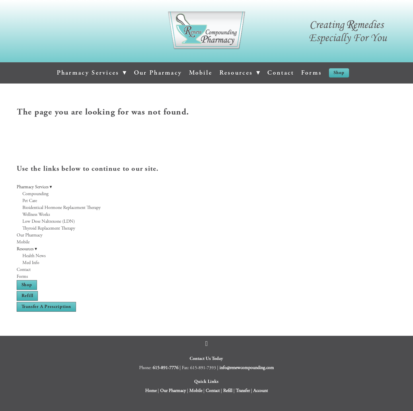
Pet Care (29, 201)
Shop (339, 72)
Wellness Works (36, 215)
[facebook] (206, 343)
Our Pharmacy (158, 72)
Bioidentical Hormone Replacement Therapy (61, 208)
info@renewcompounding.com (246, 368)
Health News (34, 256)
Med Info (30, 263)
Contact (280, 72)
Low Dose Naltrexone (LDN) (48, 221)
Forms (311, 72)
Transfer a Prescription (46, 306)
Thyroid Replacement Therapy (48, 228)
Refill (27, 295)
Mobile (201, 72)
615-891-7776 (165, 368)
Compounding (35, 194)
